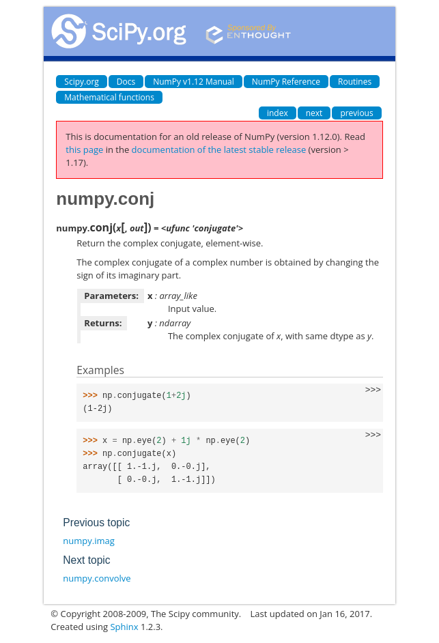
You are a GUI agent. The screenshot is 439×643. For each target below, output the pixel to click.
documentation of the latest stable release (219, 149)
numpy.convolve (96, 578)
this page (84, 149)
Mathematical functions (109, 97)
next (314, 113)
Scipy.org (81, 81)
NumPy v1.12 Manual (193, 81)
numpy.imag (88, 540)
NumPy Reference (286, 81)
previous (356, 113)
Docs (126, 81)
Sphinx (124, 626)
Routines (354, 81)
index (277, 113)
